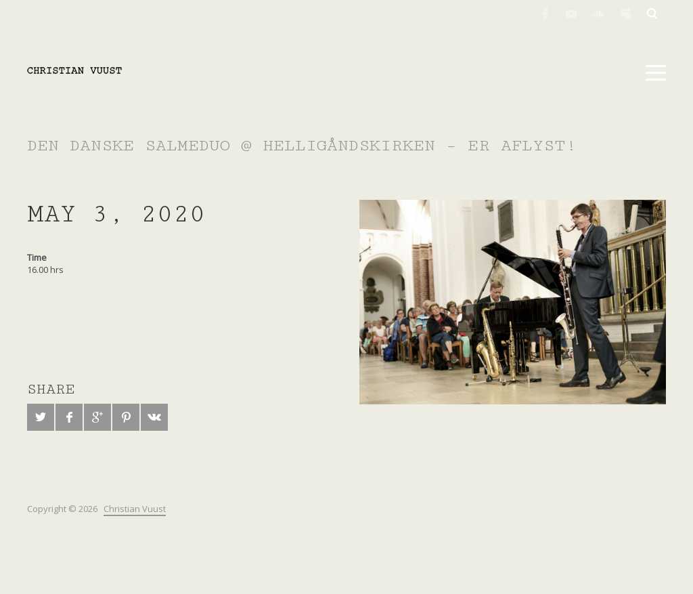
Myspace (625, 13)
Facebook (544, 13)
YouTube (571, 13)
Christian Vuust (135, 509)
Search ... (652, 13)
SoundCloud (598, 13)
